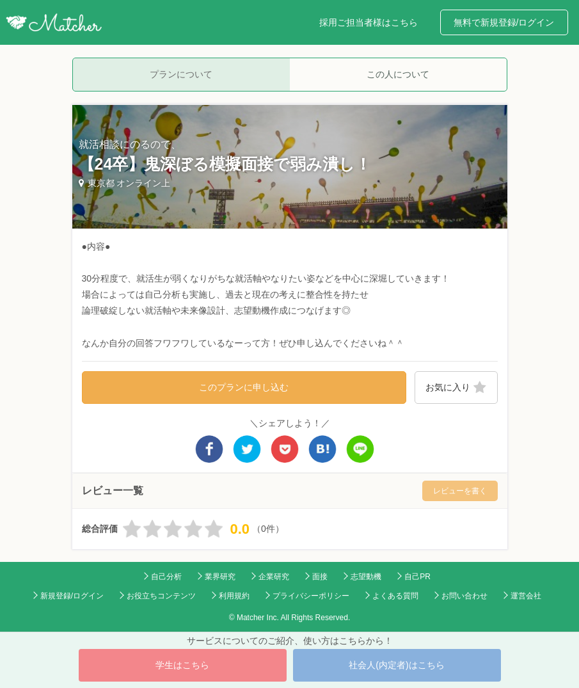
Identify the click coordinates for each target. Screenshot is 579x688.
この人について (398, 74)
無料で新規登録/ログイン (504, 22)
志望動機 (366, 576)
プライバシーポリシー (311, 595)
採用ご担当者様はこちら (368, 22)
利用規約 (234, 595)
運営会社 (526, 595)
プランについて (181, 74)
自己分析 (166, 576)
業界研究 (220, 576)
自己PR (417, 576)
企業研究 (273, 576)
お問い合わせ (464, 595)
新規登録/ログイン (72, 595)
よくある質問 (395, 595)
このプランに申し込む (244, 387)
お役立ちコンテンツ (161, 595)
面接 (320, 576)
